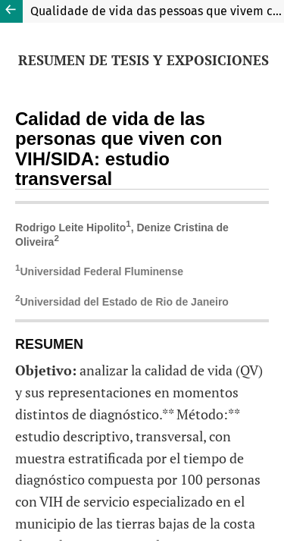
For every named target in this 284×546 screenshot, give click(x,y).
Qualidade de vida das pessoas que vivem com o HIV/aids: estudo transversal (157, 11)
